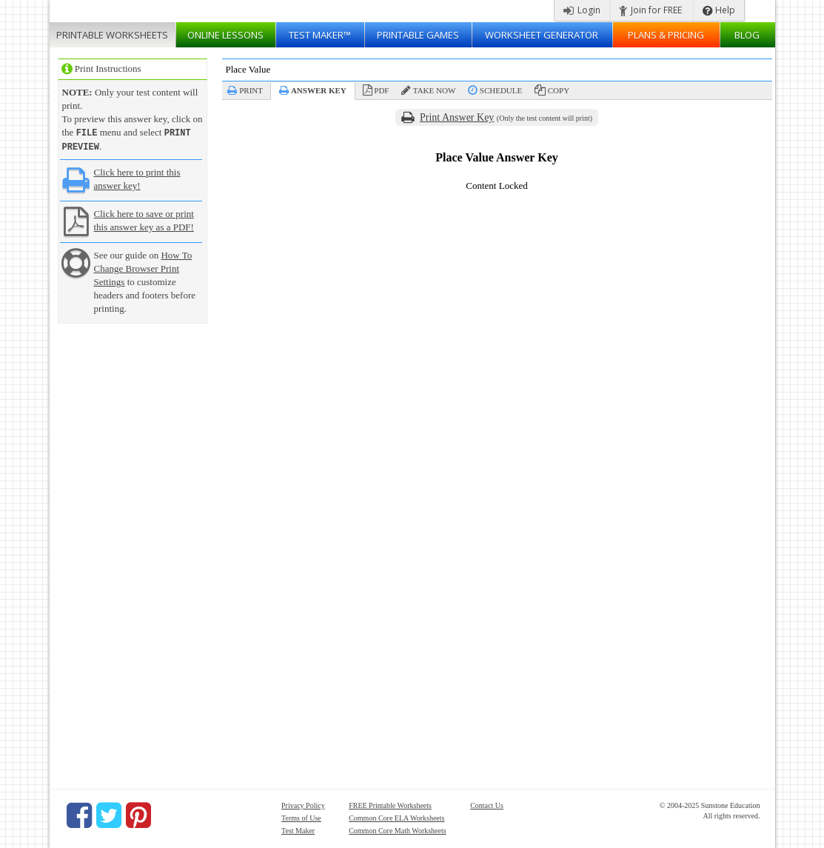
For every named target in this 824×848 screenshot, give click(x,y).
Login (581, 10)
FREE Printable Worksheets (390, 804)
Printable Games (418, 34)
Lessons (225, 34)
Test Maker (298, 829)
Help (719, 10)
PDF (381, 90)
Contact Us (486, 804)
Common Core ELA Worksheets (396, 816)
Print (251, 90)
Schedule (501, 90)
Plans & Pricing (666, 34)
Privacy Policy (303, 804)
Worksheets (112, 34)
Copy (558, 90)
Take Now (434, 90)
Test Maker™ (320, 34)
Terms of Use (301, 816)
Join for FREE (650, 10)
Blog (747, 34)
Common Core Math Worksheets (397, 829)
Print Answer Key (457, 117)
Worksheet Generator (541, 34)
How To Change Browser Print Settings (143, 267)
